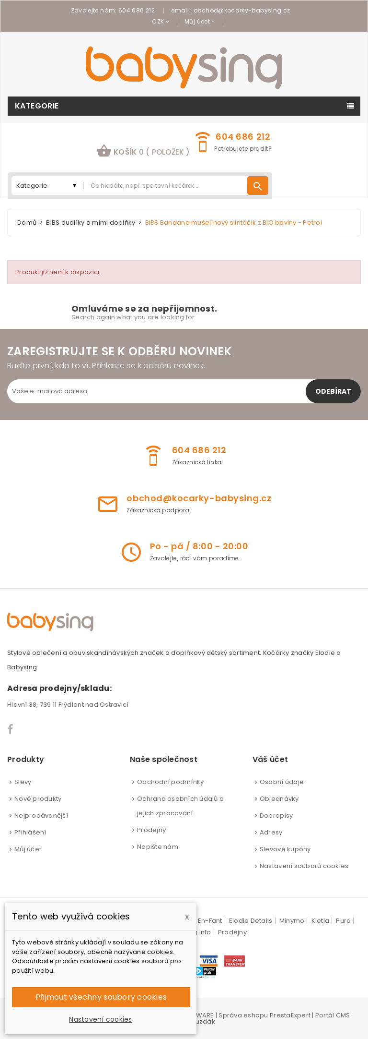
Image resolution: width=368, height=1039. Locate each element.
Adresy (271, 832)
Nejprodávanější (41, 815)
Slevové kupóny (285, 849)
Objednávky (279, 798)
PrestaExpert (290, 1015)
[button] (143, 152)
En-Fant (210, 921)
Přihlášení (30, 832)
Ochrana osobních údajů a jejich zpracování (180, 806)
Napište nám (157, 846)
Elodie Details (251, 921)
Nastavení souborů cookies (304, 865)
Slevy (22, 781)
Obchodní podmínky (170, 781)
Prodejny (151, 829)
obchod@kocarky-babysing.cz (242, 10)
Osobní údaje (282, 781)
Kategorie (37, 105)
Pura (343, 921)
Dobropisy (276, 815)
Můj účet (27, 849)
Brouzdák (199, 1021)
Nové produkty (37, 798)
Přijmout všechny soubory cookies (101, 997)
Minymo (292, 921)
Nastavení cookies (100, 1019)
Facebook (10, 729)
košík (143, 150)
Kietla (320, 921)
